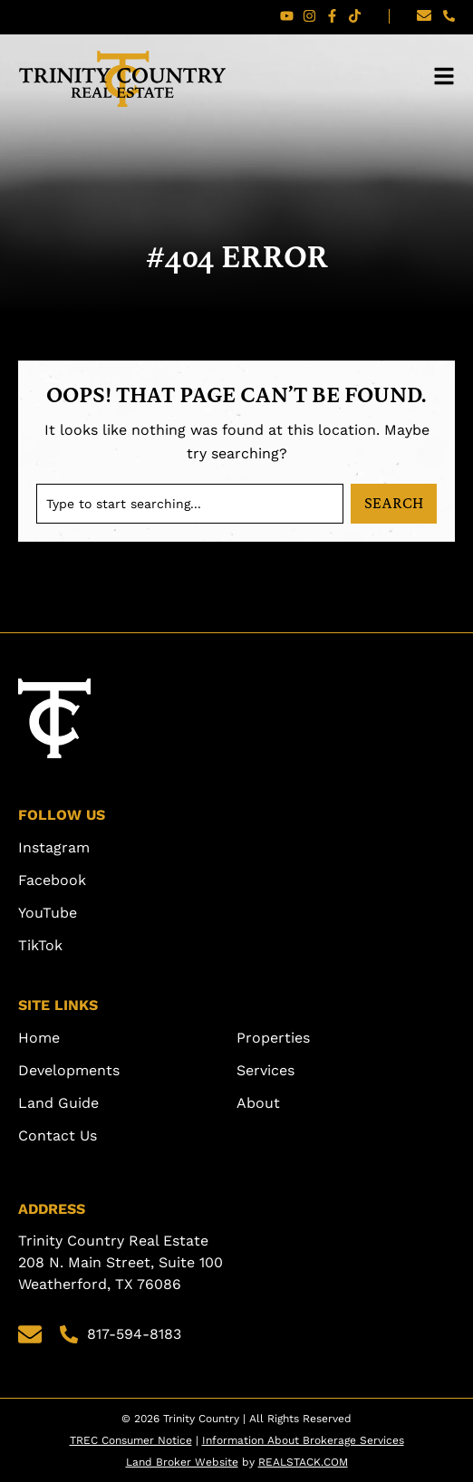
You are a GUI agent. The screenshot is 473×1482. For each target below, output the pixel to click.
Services (265, 1070)
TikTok (40, 945)
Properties (273, 1037)
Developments (69, 1070)
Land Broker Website (182, 1462)
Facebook (52, 880)
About (258, 1103)
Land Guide (58, 1103)
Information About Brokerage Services (303, 1440)
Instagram (54, 847)
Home (39, 1037)
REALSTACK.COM (303, 1462)
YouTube (47, 912)
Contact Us (57, 1135)
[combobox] (189, 504)
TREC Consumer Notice (131, 1440)
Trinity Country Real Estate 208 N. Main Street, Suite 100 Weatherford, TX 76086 (122, 1262)
